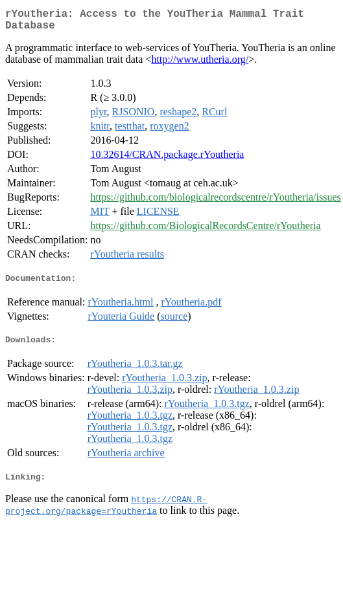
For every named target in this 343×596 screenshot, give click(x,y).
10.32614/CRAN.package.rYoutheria (167, 159)
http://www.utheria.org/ (199, 64)
